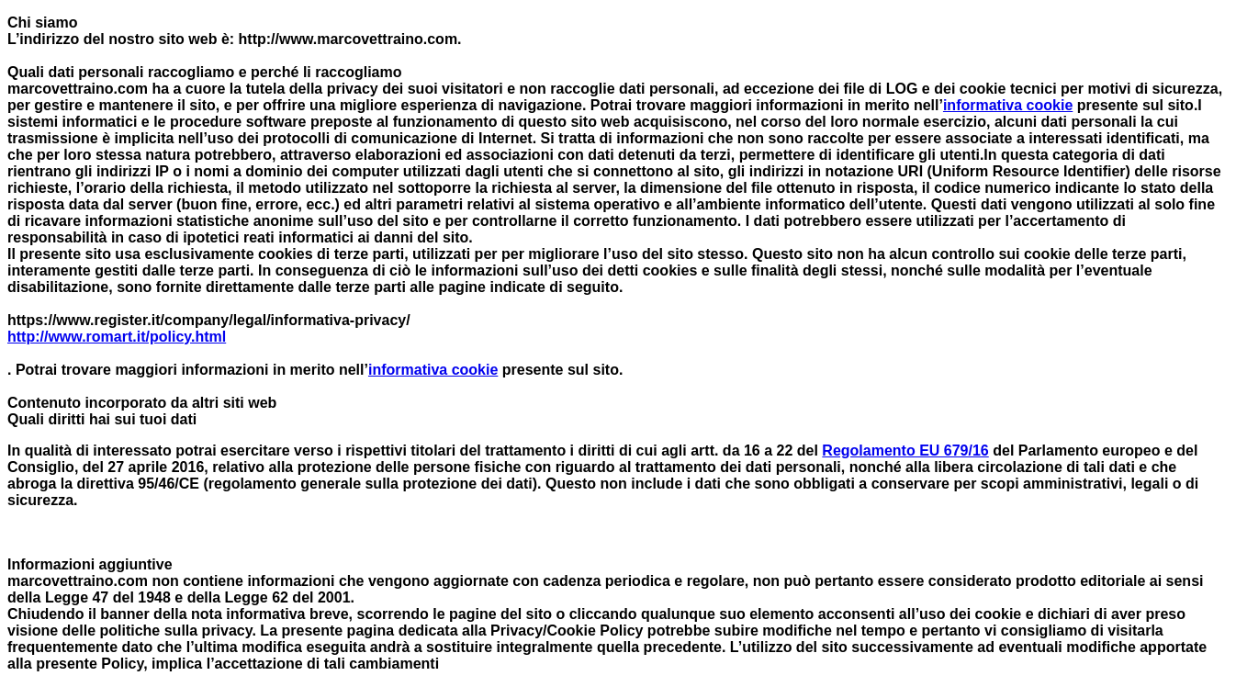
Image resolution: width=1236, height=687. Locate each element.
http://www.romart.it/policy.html (116, 336)
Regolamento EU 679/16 (905, 450)
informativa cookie (1008, 105)
